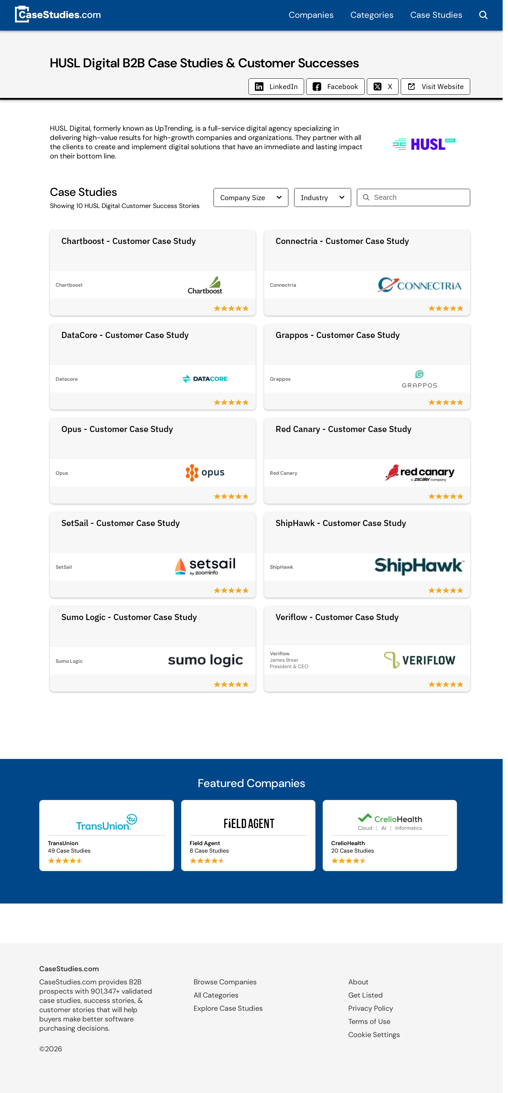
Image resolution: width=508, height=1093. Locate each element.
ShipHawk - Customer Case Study (341, 523)
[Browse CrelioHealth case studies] (390, 835)
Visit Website (435, 86)
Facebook (335, 86)
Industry (322, 197)
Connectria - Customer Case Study (342, 240)
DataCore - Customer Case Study (125, 334)
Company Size (251, 197)
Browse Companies (225, 982)
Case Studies (436, 14)
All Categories (216, 995)
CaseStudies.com (69, 968)
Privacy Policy (370, 1008)
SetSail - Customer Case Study (120, 523)
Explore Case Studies (228, 1008)
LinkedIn (276, 86)
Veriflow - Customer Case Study (337, 617)
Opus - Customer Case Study (117, 428)
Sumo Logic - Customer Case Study (129, 617)
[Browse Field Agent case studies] (248, 835)
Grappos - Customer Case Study (338, 334)
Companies (311, 14)
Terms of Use (369, 1021)
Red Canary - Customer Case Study (343, 428)
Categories (372, 14)
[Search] (419, 197)
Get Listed (365, 995)
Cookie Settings (374, 1034)
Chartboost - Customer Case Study (128, 240)
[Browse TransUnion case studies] (106, 835)
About (358, 982)
